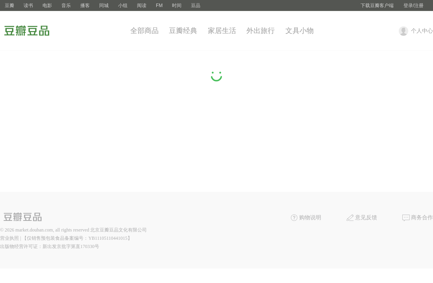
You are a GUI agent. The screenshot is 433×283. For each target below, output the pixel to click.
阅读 (141, 5)
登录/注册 (413, 5)
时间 (176, 5)
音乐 (66, 5)
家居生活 (222, 31)
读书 (28, 5)
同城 (104, 5)
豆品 (195, 5)
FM (159, 5)
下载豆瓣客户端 (377, 5)
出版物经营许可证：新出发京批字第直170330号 (49, 246)
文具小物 (299, 31)
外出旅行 (260, 31)
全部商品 (144, 31)
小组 (123, 5)
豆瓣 (9, 5)
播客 (85, 5)
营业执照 (9, 238)
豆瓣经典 (183, 31)
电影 (47, 5)
